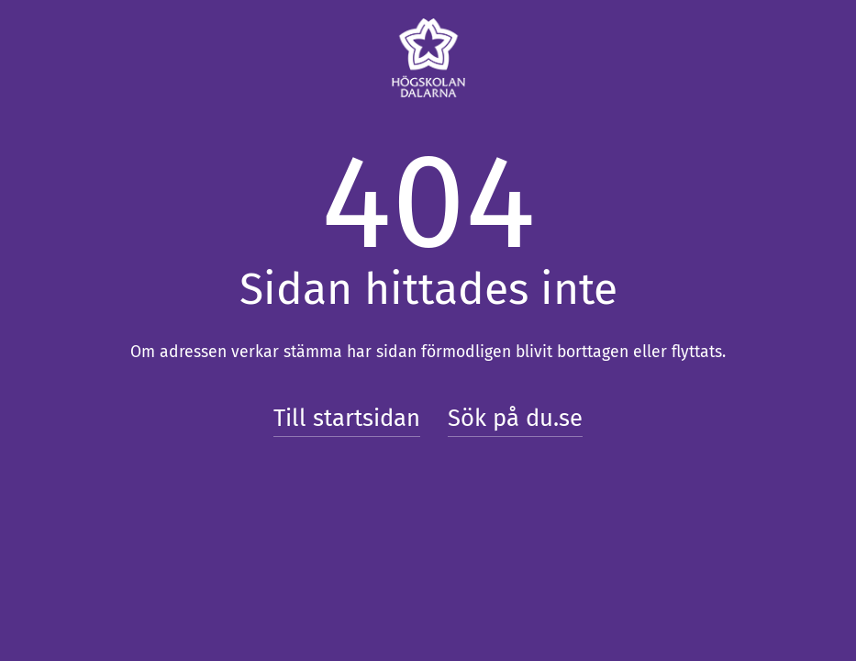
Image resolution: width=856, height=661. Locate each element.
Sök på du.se (515, 418)
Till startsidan (346, 418)
